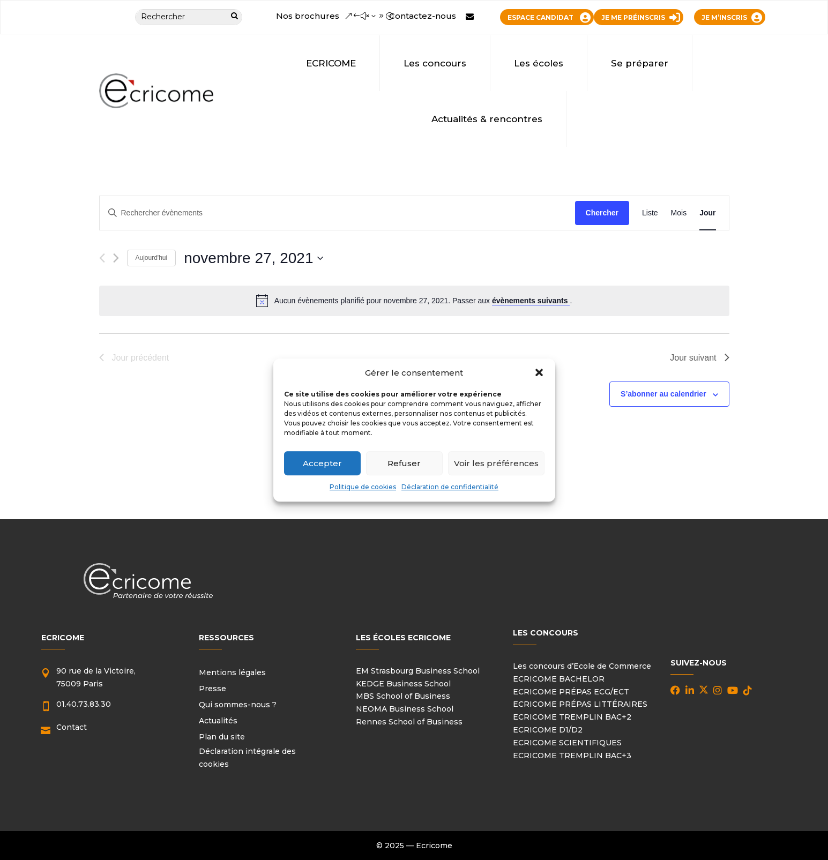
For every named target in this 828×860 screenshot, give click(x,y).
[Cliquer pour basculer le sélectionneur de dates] (253, 258)
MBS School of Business (403, 696)
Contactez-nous (422, 16)
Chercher (602, 212)
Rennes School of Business (409, 722)
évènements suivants (531, 300)
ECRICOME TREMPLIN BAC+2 (572, 717)
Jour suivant (699, 357)
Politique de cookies (363, 487)
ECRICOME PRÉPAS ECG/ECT (571, 692)
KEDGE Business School (403, 684)
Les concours (435, 63)
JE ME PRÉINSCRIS (633, 17)
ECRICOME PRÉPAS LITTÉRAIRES (580, 704)
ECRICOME (331, 63)
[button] (539, 373)
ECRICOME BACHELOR (559, 679)
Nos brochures (307, 16)
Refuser (404, 463)
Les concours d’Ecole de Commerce (582, 666)
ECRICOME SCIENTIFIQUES (567, 742)
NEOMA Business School (404, 709)
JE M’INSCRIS (724, 17)
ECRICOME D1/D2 (548, 730)
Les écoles (538, 63)
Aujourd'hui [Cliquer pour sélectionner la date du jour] (152, 257)
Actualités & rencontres (486, 119)
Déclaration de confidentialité (449, 487)
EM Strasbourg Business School (418, 671)
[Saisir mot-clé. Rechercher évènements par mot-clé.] (337, 213)
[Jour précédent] (102, 258)
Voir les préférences (496, 463)
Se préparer (639, 63)
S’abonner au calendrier (663, 394)
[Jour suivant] (116, 258)
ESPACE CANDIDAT (540, 17)
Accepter (322, 463)
